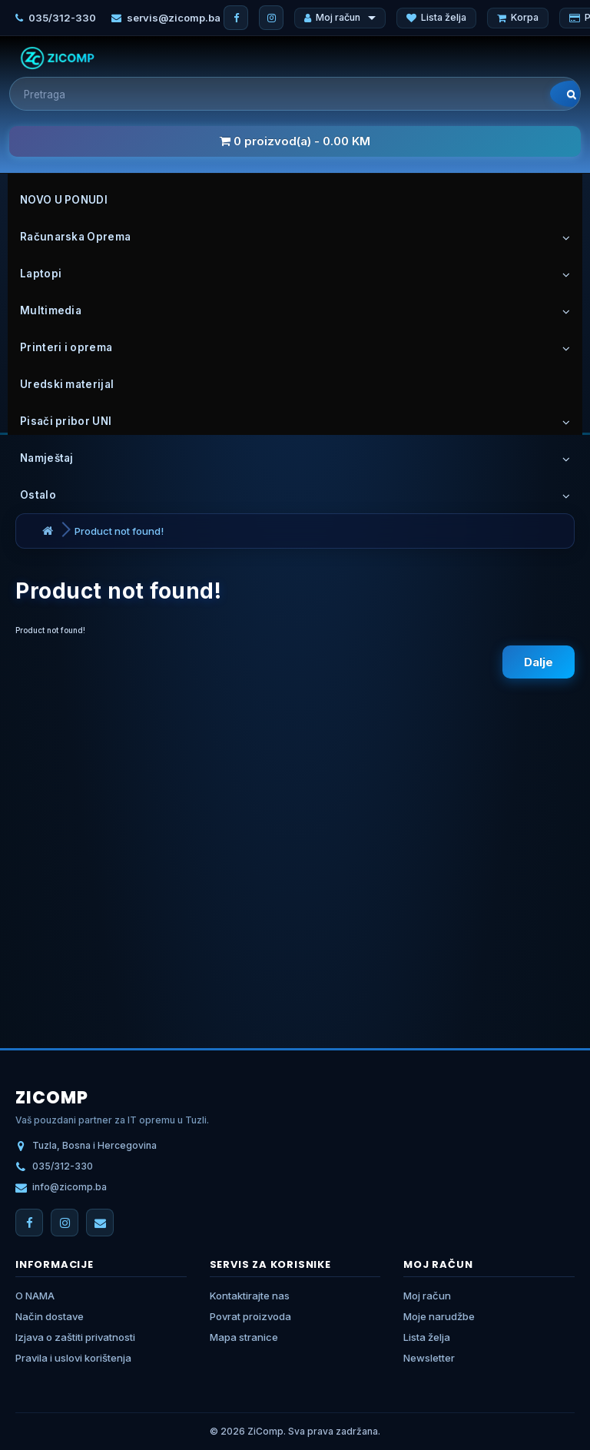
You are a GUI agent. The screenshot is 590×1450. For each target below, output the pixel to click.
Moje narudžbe (439, 1316)
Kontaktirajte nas (250, 1295)
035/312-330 (62, 18)
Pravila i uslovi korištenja (73, 1358)
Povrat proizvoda (250, 1316)
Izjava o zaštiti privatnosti (75, 1337)
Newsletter (429, 1358)
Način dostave (49, 1316)
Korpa (518, 17)
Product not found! (119, 531)
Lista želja (436, 17)
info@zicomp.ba (69, 1187)
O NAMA (35, 1295)
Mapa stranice (244, 1337)
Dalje (538, 662)
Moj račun (340, 17)
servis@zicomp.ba (173, 18)
